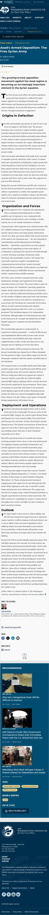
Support (39, 18)
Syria (5, 800)
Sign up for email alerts (15, 810)
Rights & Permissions (32, 912)
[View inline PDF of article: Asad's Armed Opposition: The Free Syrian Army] (24, 627)
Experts (17, 18)
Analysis (5, 18)
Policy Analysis (6, 43)
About (28, 18)
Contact (4, 857)
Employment (6, 912)
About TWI (6, 888)
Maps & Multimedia (10, 21)
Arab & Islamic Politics (11, 786)
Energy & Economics (30, 28)
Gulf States (18, 32)
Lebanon (9, 32)
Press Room (6, 859)
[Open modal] (13, 36)
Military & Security (15, 28)
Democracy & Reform (30, 786)
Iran (1, 32)
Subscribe (5, 861)
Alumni (32, 888)
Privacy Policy (17, 912)
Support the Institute (19, 888)
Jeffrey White (8, 57)
